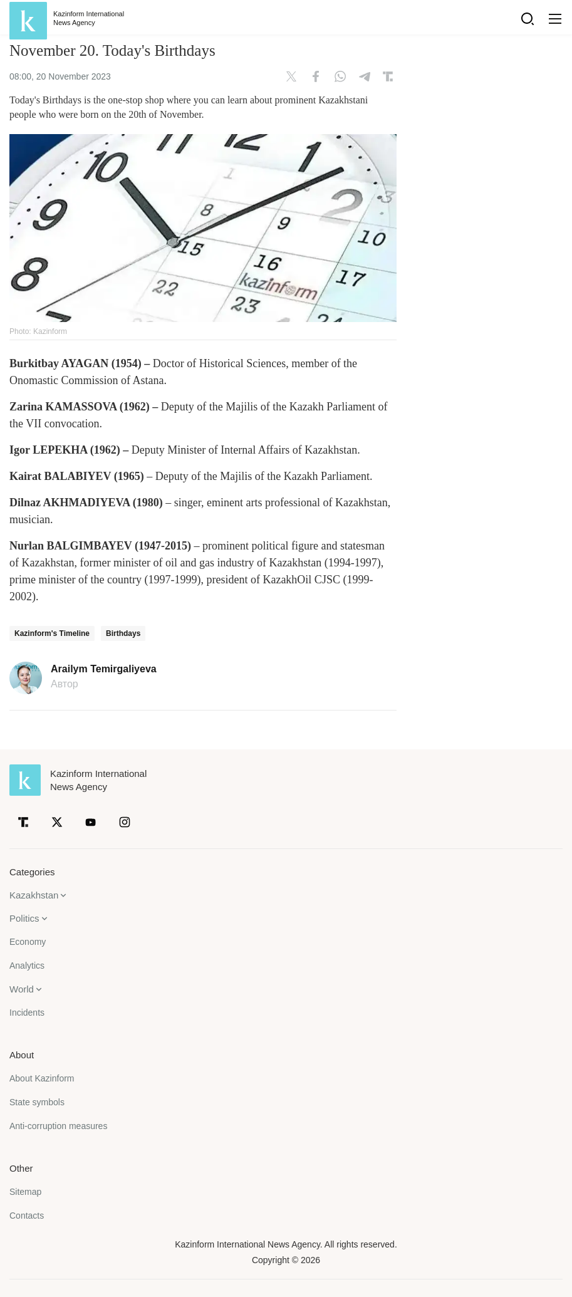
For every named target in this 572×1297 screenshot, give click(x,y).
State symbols (37, 1102)
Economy (27, 942)
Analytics (26, 966)
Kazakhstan (33, 895)
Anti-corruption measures (58, 1126)
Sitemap (25, 1192)
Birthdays (123, 633)
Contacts (26, 1216)
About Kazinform (42, 1078)
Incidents (26, 1013)
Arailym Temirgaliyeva (104, 669)
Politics (24, 918)
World (21, 989)
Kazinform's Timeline (52, 633)
